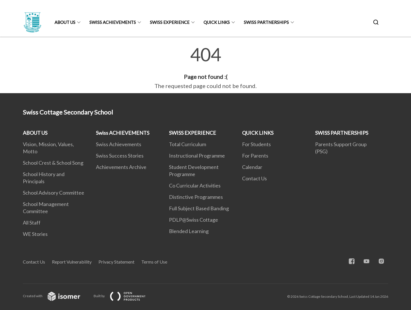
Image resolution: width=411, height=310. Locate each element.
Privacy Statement (116, 261)
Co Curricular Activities (195, 185)
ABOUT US (65, 22)
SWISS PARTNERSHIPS (266, 22)
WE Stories (35, 234)
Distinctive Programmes (196, 197)
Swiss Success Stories (120, 155)
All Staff (32, 222)
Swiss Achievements (118, 144)
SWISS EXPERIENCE (170, 22)
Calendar (252, 167)
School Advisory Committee (53, 192)
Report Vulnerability (72, 261)
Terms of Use (154, 261)
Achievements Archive (121, 167)
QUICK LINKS (217, 22)
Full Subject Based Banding (199, 208)
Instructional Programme (197, 155)
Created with (56, 296)
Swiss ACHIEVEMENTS (112, 22)
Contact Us (254, 178)
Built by (124, 296)
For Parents (255, 155)
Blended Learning (189, 231)
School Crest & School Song (53, 163)
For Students (256, 144)
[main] (205, 67)
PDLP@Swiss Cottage (193, 220)
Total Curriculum (187, 144)
